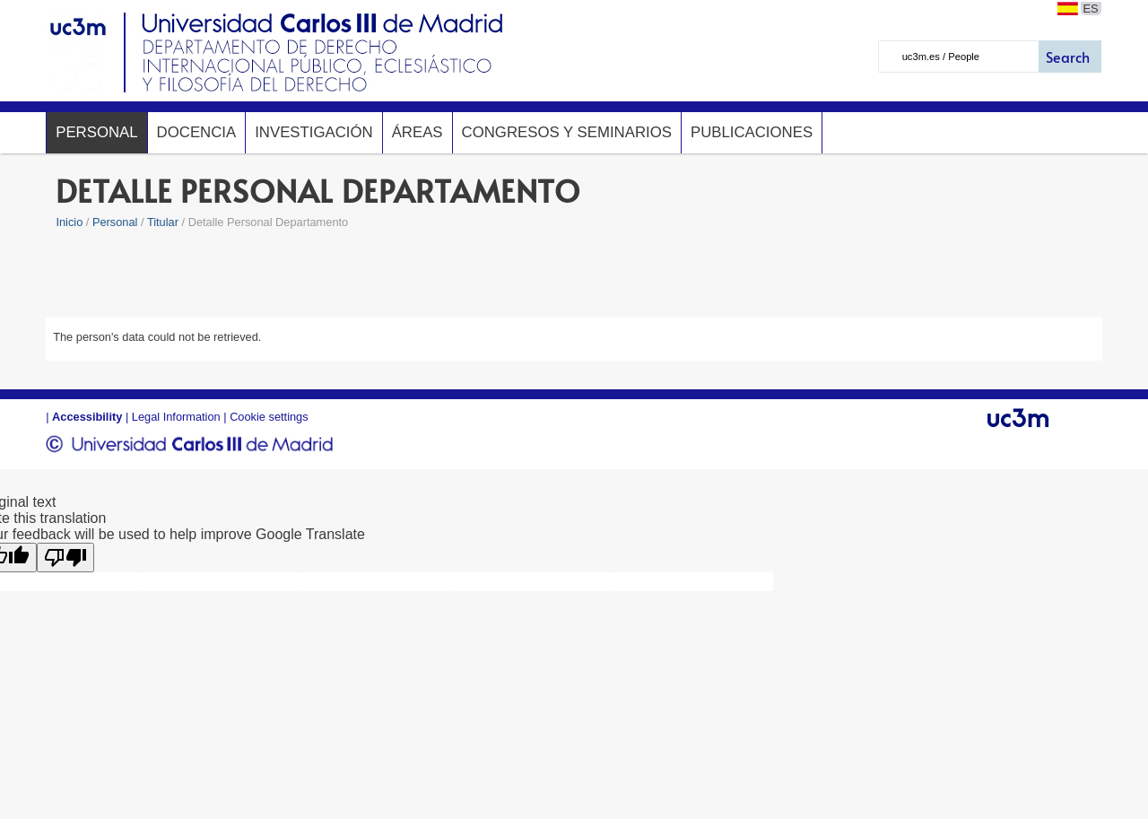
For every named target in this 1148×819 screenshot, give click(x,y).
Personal (96, 132)
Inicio (69, 222)
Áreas (417, 132)
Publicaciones (752, 132)
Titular (162, 222)
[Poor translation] (65, 557)
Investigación (313, 132)
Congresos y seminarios (567, 132)
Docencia (197, 132)
